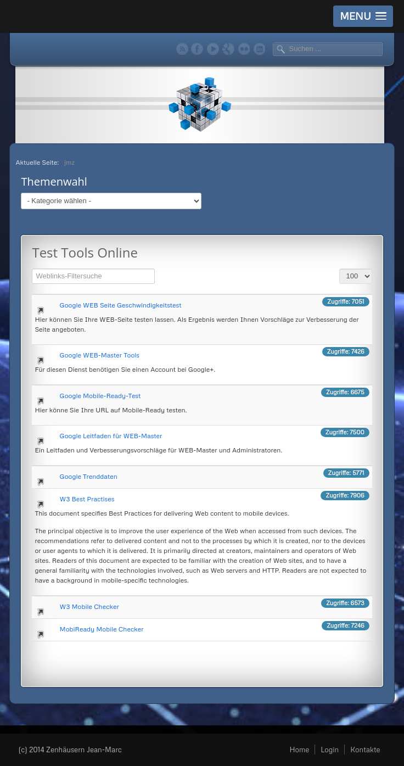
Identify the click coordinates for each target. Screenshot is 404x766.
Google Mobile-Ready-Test (100, 396)
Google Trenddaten (88, 476)
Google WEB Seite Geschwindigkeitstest (121, 305)
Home (299, 749)
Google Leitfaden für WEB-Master (111, 436)
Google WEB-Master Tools (99, 355)
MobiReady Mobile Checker (102, 629)
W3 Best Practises (87, 499)
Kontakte (365, 749)
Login (330, 749)
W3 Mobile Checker (89, 606)
